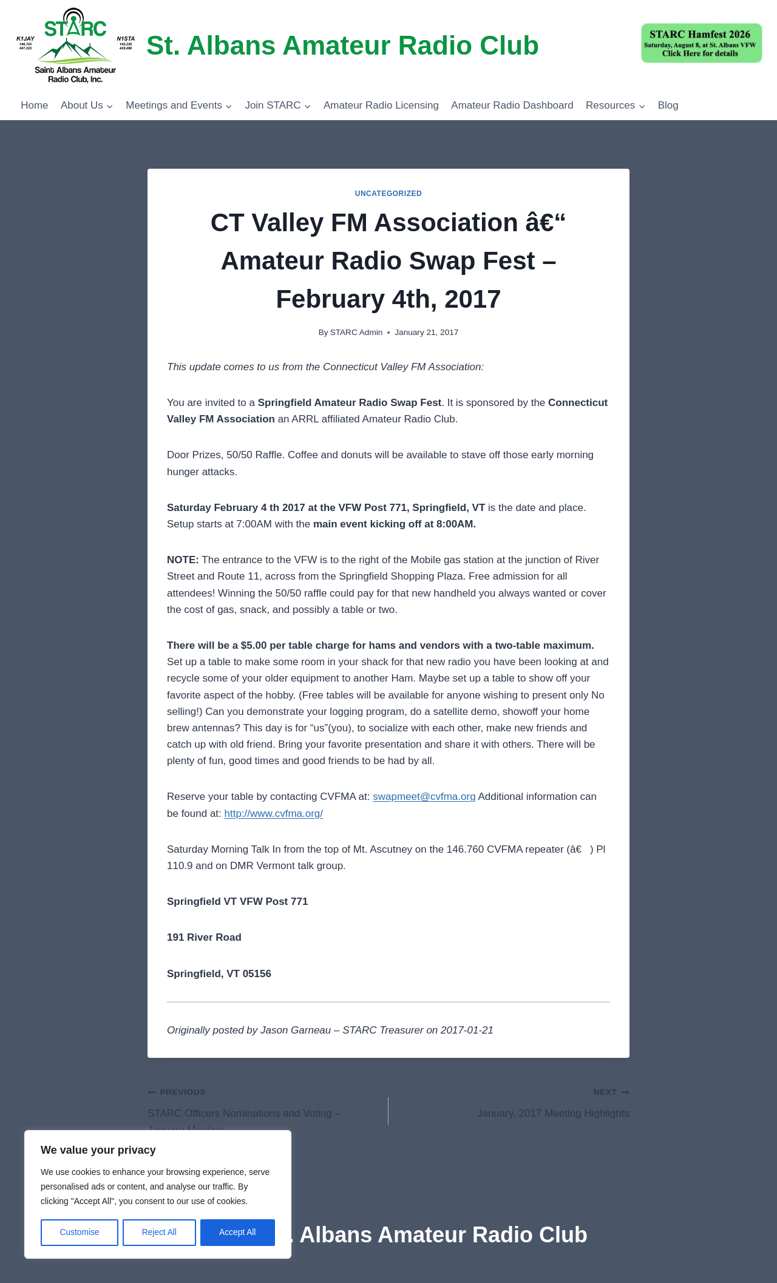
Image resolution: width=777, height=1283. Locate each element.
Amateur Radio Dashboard (512, 105)
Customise (79, 1232)
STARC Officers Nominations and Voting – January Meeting (263, 1109)
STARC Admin (356, 332)
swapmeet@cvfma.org (424, 796)
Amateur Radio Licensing (381, 105)
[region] (157, 1195)
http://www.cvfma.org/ (274, 813)
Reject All (159, 1232)
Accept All (237, 1232)
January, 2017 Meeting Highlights (514, 1101)
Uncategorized (388, 193)
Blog (668, 105)
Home (34, 105)
